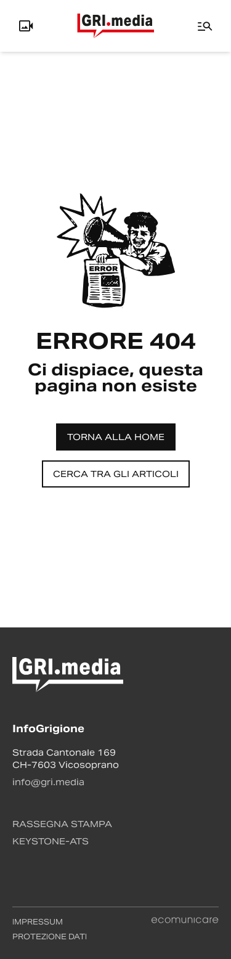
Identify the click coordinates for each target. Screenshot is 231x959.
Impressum (37, 921)
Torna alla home (115, 437)
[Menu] (205, 25)
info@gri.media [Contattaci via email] (48, 782)
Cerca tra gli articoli (116, 474)
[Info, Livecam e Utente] (25, 25)
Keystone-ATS (50, 841)
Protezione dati (49, 936)
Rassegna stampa (62, 824)
